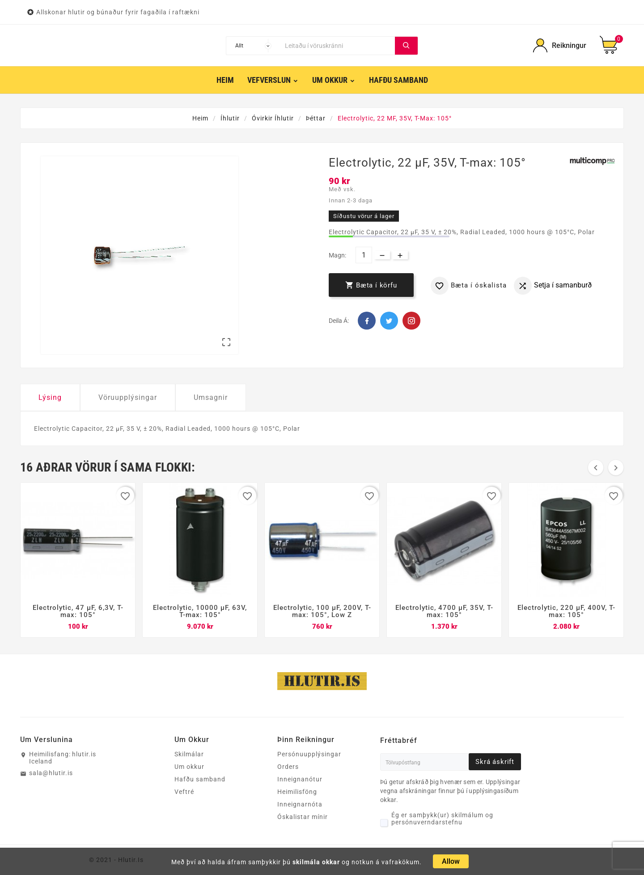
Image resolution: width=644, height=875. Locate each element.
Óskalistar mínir (302, 816)
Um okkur (189, 766)
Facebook (367, 321)
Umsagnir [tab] (211, 397)
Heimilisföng (297, 791)
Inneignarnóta (299, 804)
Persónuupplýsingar (309, 754)
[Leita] (337, 46)
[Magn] (364, 255)
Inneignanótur (299, 779)
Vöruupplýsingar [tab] (127, 397)
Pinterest (411, 321)
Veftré (184, 791)
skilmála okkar (316, 862)
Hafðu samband (199, 779)
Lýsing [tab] (50, 397)
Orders (288, 766)
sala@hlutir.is (51, 772)
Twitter (389, 321)
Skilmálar (189, 754)
